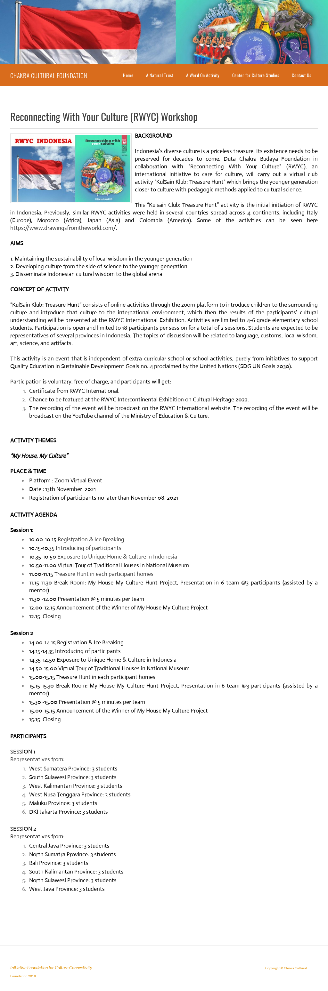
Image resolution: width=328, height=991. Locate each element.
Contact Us (301, 75)
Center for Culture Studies (255, 75)
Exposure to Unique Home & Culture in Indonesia (117, 556)
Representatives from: (37, 759)
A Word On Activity (202, 75)
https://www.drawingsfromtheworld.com (61, 227)
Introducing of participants (88, 548)
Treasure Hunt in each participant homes (103, 573)
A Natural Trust (159, 75)
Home (128, 75)
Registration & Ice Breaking (91, 539)
